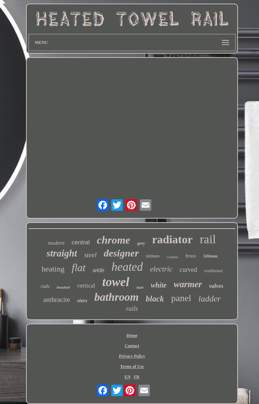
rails (132, 308)
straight (61, 253)
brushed (63, 287)
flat (79, 267)
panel (181, 298)
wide (99, 270)
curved (188, 269)
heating (53, 268)
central (81, 242)
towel (116, 282)
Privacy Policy (132, 356)
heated (127, 266)
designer (121, 253)
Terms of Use (132, 366)
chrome (113, 240)
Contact (132, 345)
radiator (172, 239)
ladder (209, 298)
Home (132, 335)
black (155, 298)
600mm (152, 256)
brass (190, 256)
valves (216, 286)
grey (141, 243)
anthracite (56, 299)
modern (56, 243)
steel (90, 255)
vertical (86, 285)
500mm (210, 256)
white (158, 285)
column (172, 257)
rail (208, 239)
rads (45, 286)
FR (136, 376)
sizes (82, 300)
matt (139, 287)
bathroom (117, 297)
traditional (213, 270)
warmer (188, 284)
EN (128, 376)
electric (161, 269)
